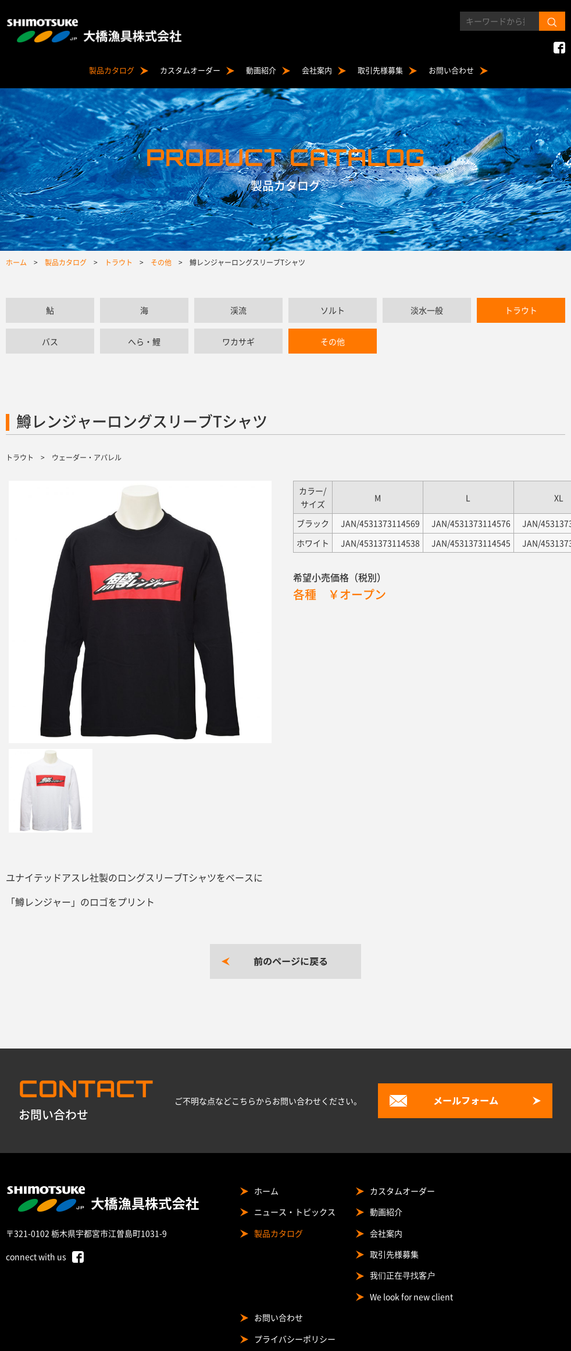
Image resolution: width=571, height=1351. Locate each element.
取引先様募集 (380, 69)
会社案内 (317, 69)
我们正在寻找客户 (402, 1275)
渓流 (238, 310)
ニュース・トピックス (295, 1211)
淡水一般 (427, 310)
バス (50, 341)
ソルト (332, 310)
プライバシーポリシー (295, 1339)
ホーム (266, 1191)
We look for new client (411, 1296)
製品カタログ (111, 69)
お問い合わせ (451, 69)
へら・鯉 (144, 341)
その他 (332, 341)
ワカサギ (238, 341)
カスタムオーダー (190, 69)
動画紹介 (261, 69)
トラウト (521, 310)
